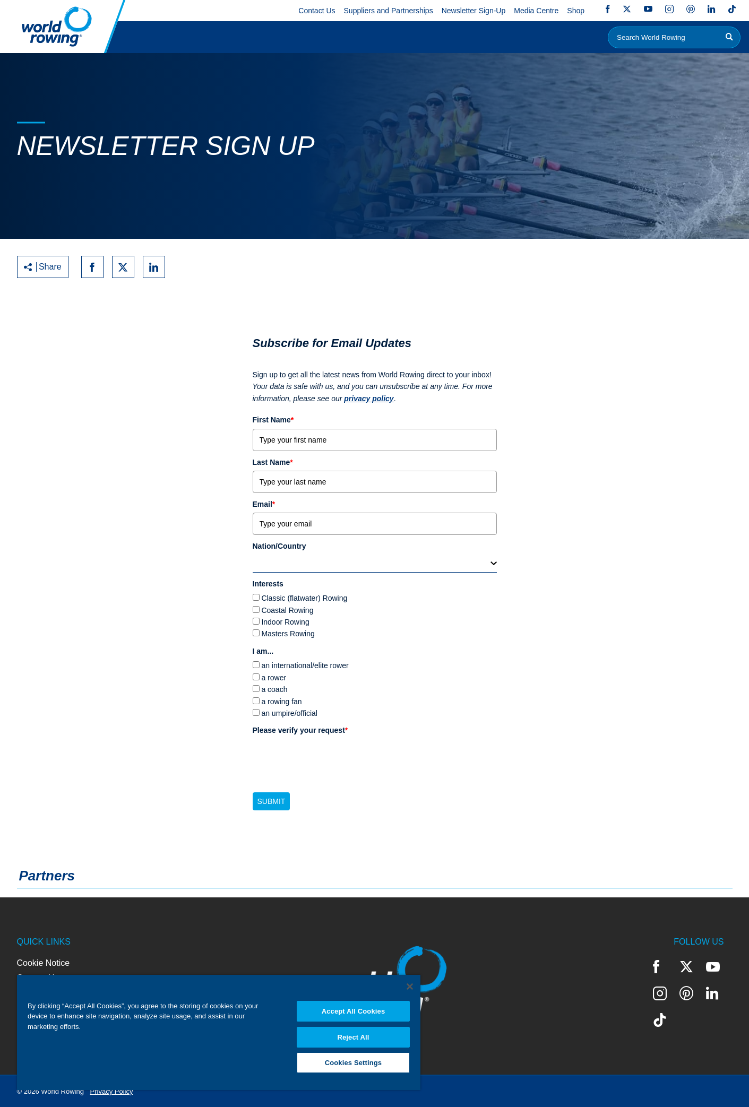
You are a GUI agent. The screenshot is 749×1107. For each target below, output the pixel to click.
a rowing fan (281, 701)
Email (264, 504)
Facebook (608, 9)
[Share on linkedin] (154, 267)
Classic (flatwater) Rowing (304, 598)
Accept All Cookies (353, 1011)
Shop (575, 10)
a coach (274, 689)
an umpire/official (289, 713)
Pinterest (690, 9)
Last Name (273, 462)
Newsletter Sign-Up (474, 10)
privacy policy (368, 398)
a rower (273, 677)
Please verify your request (300, 730)
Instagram (669, 9)
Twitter (627, 9)
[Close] (410, 986)
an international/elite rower (304, 665)
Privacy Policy (111, 1091)
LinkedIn (711, 9)
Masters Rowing (287, 633)
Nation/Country (279, 546)
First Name (273, 420)
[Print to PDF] (185, 267)
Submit (271, 801)
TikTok (732, 9)
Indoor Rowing (285, 622)
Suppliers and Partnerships (388, 10)
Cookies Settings (353, 1063)
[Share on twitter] (123, 267)
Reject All (353, 1037)
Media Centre (536, 10)
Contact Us (316, 10)
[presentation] (333, 760)
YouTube (648, 9)
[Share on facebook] (92, 267)
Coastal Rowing (287, 610)
